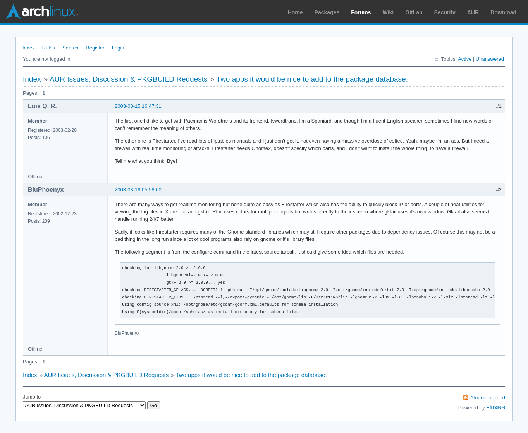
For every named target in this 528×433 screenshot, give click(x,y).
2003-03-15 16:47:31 (138, 106)
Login (118, 48)
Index (28, 48)
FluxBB (495, 407)
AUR (473, 12)
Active (464, 59)
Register (95, 48)
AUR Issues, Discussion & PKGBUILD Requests (129, 79)
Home (295, 12)
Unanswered (490, 59)
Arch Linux (42, 11)
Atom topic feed (487, 398)
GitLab (413, 12)
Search (70, 48)
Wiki (388, 12)
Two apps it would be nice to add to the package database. (312, 79)
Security (445, 12)
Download (503, 12)
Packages (327, 12)
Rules (48, 48)
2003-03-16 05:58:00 (138, 190)
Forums (361, 12)
